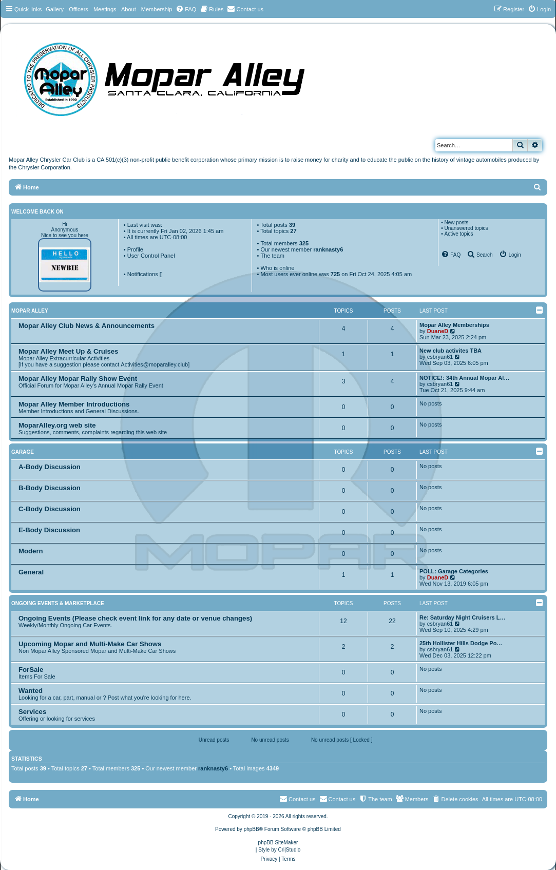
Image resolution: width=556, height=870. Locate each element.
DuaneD (438, 331)
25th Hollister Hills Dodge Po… (460, 643)
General (31, 572)
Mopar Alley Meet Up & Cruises (68, 351)
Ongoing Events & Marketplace (57, 603)
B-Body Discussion (49, 488)
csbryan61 (440, 357)
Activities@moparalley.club (154, 364)
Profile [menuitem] (135, 249)
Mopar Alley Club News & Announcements (86, 326)
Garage (22, 452)
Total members (284, 243)
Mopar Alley (29, 311)
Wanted (30, 690)
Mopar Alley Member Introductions (73, 404)
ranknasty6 (328, 249)
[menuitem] (186, 9)
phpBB (251, 829)
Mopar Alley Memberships (454, 325)
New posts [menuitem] (456, 222)
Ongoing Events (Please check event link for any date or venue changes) (135, 618)
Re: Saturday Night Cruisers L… (462, 617)
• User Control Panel (149, 256)
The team (272, 256)
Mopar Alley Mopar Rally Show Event (77, 378)
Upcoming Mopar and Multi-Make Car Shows (89, 644)
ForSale (30, 669)
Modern (30, 551)
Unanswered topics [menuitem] (466, 228)
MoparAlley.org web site (57, 425)
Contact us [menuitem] (337, 798)
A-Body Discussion (49, 467)
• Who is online (276, 268)
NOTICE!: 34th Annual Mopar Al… (464, 378)
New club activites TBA (450, 350)
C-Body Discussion (49, 509)
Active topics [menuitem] (458, 234)
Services (32, 712)
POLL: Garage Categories (453, 571)
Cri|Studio (289, 850)
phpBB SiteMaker (278, 842)
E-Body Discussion (49, 530)
